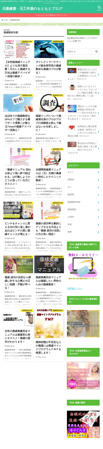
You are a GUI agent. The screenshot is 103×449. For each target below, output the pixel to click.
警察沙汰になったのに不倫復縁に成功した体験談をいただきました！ (81, 74)
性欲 (69, 217)
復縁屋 (70, 188)
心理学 (70, 209)
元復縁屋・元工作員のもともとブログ (32, 8)
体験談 (70, 174)
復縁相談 (71, 203)
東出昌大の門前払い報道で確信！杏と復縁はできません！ (81, 144)
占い (69, 181)
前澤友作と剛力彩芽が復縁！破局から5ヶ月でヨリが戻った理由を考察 (82, 128)
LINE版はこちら (74, 280)
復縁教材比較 (73, 195)
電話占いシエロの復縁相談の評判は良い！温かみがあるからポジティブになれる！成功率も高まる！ (81, 110)
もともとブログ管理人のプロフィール (52, 15)
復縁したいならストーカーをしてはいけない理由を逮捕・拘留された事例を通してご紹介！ (81, 91)
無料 (69, 224)
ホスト (70, 167)
